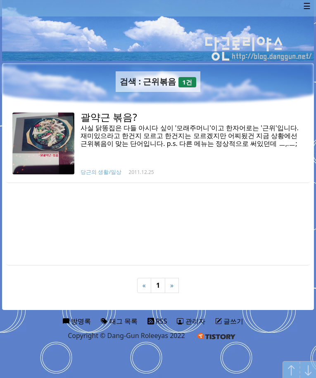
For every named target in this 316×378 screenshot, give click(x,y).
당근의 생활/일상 (101, 172)
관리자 (191, 321)
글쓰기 (229, 321)
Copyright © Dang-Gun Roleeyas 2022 (126, 335)
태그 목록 (119, 321)
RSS (157, 321)
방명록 (77, 321)
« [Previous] (144, 285)
